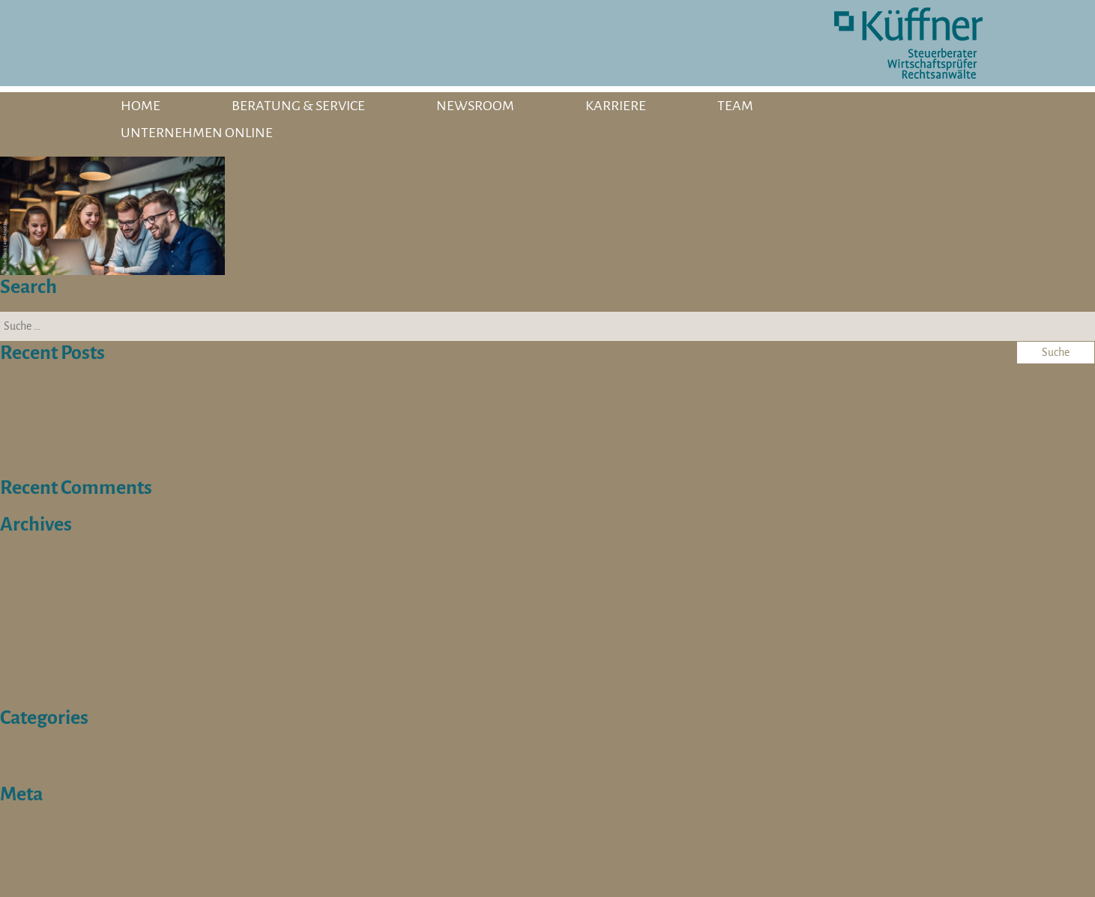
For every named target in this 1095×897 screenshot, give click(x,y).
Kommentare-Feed (55, 867)
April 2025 (31, 598)
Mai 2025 (28, 579)
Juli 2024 (27, 637)
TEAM (735, 105)
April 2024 (32, 657)
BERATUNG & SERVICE (298, 105)
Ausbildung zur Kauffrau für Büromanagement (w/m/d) (160, 407)
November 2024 (48, 618)
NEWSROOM (475, 105)
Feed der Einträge (51, 848)
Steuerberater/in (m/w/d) (73, 388)
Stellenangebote (49, 772)
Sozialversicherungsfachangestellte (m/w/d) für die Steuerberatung (193, 446)
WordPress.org (44, 887)
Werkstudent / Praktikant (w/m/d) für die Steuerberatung (163, 466)
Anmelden (32, 828)
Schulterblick (39, 753)
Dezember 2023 (47, 676)
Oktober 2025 (40, 559)
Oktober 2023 (40, 696)
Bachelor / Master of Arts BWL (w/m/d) (111, 427)
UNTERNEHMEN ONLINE (197, 132)
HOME (140, 105)
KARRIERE (615, 105)
